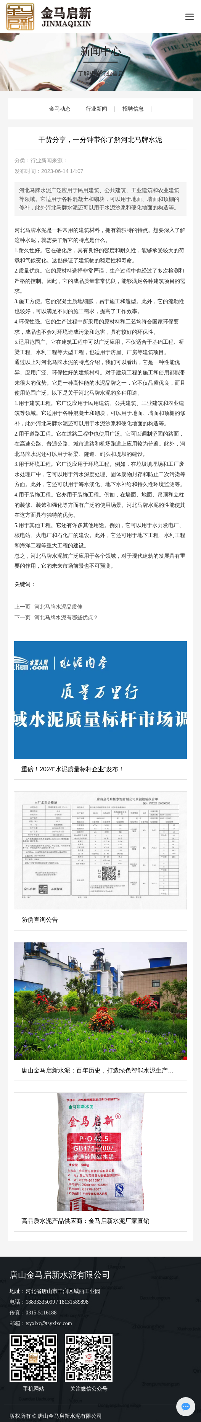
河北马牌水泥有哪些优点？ (66, 617)
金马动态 (60, 109)
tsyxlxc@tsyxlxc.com (49, 1323)
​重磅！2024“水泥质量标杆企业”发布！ (72, 769)
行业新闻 (96, 109)
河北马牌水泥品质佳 (58, 607)
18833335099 (40, 1302)
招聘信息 (133, 109)
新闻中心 (100, 51)
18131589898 (73, 1302)
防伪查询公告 (39, 919)
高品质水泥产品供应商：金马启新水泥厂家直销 (85, 1221)
